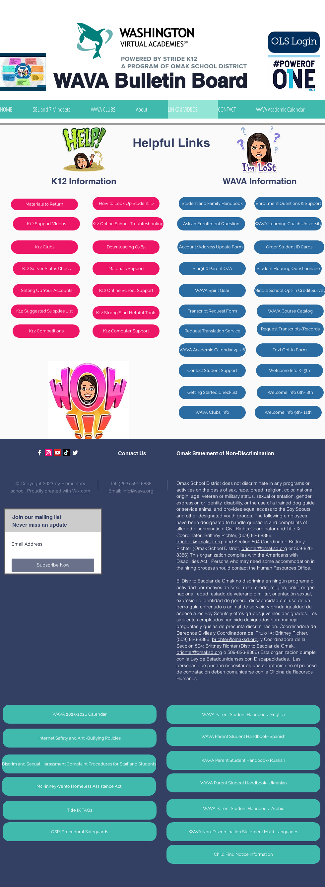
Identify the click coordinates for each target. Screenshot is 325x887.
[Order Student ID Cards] (289, 247)
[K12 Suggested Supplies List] (44, 311)
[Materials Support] (126, 268)
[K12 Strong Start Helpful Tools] (126, 312)
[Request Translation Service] (212, 331)
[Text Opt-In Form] (289, 350)
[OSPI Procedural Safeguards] (80, 831)
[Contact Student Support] (212, 370)
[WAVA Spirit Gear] (212, 290)
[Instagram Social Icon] (48, 452)
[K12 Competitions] (46, 331)
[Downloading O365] (126, 247)
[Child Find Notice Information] (243, 854)
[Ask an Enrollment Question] (211, 223)
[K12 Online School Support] (126, 290)
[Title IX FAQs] (80, 810)
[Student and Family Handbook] (212, 203)
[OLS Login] (294, 42)
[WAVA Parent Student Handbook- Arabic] (243, 808)
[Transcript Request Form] (212, 311)
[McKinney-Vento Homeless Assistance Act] (79, 786)
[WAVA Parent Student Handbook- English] (243, 714)
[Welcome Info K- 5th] (289, 370)
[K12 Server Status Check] (46, 268)
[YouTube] (57, 452)
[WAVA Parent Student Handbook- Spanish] (243, 736)
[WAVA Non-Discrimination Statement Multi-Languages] (243, 831)
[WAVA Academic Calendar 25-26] (212, 350)
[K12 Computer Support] (126, 331)
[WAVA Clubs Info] (212, 412)
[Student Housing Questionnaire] (288, 268)
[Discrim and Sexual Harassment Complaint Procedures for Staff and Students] (79, 763)
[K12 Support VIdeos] (46, 223)
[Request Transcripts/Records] (290, 329)
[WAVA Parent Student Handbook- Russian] (243, 760)
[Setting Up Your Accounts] (46, 290)
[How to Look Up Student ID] (126, 203)
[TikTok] (66, 452)
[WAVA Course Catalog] (290, 311)
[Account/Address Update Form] (210, 247)
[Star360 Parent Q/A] (212, 268)
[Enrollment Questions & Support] (288, 203)
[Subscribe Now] (53, 565)
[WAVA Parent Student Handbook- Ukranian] (243, 782)
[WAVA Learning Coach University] (288, 223)
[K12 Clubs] (44, 247)
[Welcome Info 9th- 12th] (288, 412)
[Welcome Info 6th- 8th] (290, 392)
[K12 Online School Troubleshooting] (127, 223)
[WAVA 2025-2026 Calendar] (80, 714)
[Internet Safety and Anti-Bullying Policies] (80, 738)
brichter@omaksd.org (235, 639)
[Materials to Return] (44, 204)
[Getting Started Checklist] (212, 392)
